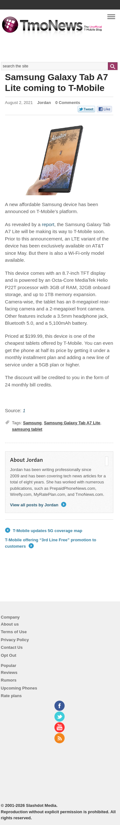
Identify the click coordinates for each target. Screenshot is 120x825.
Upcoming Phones (19, 688)
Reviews (9, 672)
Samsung (32, 422)
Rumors (9, 680)
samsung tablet (27, 429)
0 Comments (67, 102)
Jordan (44, 102)
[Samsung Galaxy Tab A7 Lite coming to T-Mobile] (48, 224)
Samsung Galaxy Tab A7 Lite (72, 422)
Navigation (111, 18)
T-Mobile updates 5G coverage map (43, 531)
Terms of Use (14, 631)
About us (10, 624)
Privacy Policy (15, 639)
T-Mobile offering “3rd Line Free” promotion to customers (50, 543)
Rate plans (11, 695)
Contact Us (12, 647)
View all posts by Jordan (38, 505)
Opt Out (8, 655)
